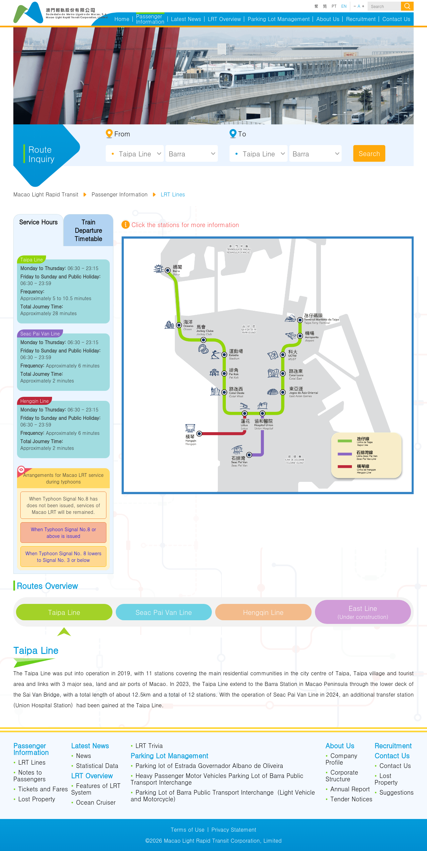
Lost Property (36, 799)
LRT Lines (173, 194)
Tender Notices (351, 799)
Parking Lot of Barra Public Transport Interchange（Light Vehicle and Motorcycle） (223, 796)
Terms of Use (187, 829)
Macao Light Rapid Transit (45, 194)
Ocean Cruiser (95, 802)
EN (344, 6)
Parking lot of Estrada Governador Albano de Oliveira (209, 766)
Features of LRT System (95, 789)
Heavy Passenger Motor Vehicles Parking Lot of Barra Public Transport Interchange (217, 779)
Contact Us (392, 756)
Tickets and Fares (43, 789)
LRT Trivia (149, 746)
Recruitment (393, 746)
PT (334, 6)
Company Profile (341, 759)
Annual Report (350, 789)
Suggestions (397, 792)
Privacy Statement (233, 829)
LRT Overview (91, 776)
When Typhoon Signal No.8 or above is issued (63, 532)
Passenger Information (119, 194)
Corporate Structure (342, 776)
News (83, 756)
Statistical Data (97, 766)
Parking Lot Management (169, 756)
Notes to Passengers (29, 776)
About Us (340, 746)
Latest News (90, 746)
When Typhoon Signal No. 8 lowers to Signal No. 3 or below (63, 556)
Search (369, 153)
